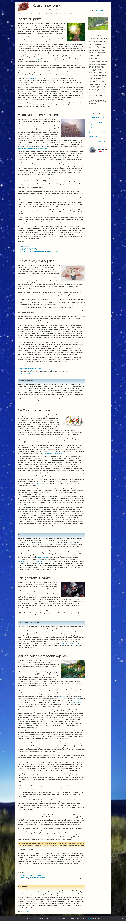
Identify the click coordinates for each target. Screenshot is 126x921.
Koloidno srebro (61, 13)
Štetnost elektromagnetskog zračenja (30, 368)
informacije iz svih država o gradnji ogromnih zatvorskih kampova (36, 561)
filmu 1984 (62, 696)
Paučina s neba (93, 125)
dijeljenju (89, 918)
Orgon (45, 13)
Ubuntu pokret (24, 878)
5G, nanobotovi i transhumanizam (29, 245)
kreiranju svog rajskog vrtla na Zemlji (70, 643)
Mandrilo (36, 918)
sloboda (23, 911)
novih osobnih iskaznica (34, 552)
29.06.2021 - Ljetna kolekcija (97, 141)
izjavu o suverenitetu (23, 744)
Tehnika (71, 13)
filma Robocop (77, 698)
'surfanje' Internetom (42, 557)
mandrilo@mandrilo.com (101, 10)
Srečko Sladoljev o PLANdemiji (28, 250)
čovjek (28, 911)
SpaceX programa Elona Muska (46, 59)
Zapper (51, 13)
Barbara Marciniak (40, 483)
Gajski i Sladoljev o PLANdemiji (28, 248)
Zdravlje (37, 13)
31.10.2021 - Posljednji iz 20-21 (98, 122)
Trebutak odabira (25, 246)
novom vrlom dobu (75, 702)
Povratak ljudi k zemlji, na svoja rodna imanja (32, 875)
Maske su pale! (93, 136)
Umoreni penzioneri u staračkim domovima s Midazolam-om (36, 253)
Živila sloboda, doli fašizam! (96, 139)
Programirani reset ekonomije (28, 373)
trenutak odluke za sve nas (35, 78)
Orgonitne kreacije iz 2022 (96, 117)
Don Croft (32, 892)
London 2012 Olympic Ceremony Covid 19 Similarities (32, 148)
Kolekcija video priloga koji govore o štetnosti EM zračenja (36, 370)
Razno (79, 13)
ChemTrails (28, 13)
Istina (20, 13)
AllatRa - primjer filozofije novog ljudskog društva (33, 877)
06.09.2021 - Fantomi (95, 130)
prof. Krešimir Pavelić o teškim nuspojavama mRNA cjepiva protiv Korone (40, 251)
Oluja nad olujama (94, 127)
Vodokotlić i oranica (94, 120)
